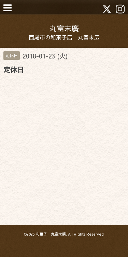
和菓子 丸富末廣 (51, 234)
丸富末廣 (64, 28)
